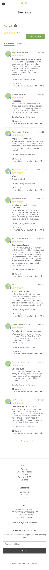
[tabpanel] (24, 245)
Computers (24, 492)
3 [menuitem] (27, 441)
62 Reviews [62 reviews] (20, 33)
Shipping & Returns (24, 472)
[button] (17, 83)
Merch (24, 497)
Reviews (24, 469)
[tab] (9, 44)
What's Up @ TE (24, 477)
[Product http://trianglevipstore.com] (28, 78)
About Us (24, 474)
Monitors (24, 495)
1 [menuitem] (21, 441)
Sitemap (24, 480)
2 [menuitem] (24, 441)
